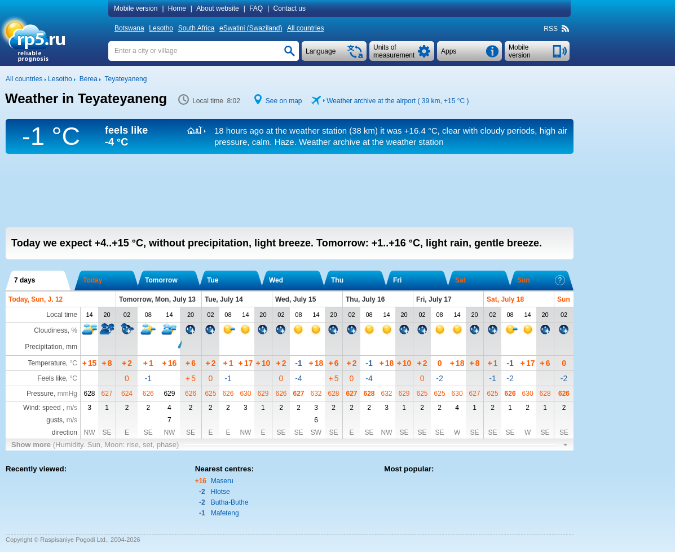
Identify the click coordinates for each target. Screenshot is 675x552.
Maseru (222, 481)
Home (177, 8)
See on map (284, 101)
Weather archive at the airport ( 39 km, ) (398, 101)
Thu (337, 280)
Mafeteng (225, 513)
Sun (541, 280)
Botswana (129, 28)
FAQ (256, 8)
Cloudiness (50, 330)
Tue (212, 280)
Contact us (289, 8)
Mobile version (135, 8)
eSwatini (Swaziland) (250, 28)
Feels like (51, 378)
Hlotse (220, 492)
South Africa (196, 28)
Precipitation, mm (51, 347)
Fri (397, 280)
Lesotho (161, 28)
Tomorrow (161, 280)
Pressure (40, 394)
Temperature (46, 363)
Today (92, 280)
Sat (460, 280)
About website (217, 8)
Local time (61, 315)
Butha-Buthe (230, 502)
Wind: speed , (50, 408)
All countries (305, 28)
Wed (276, 280)
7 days (24, 280)
